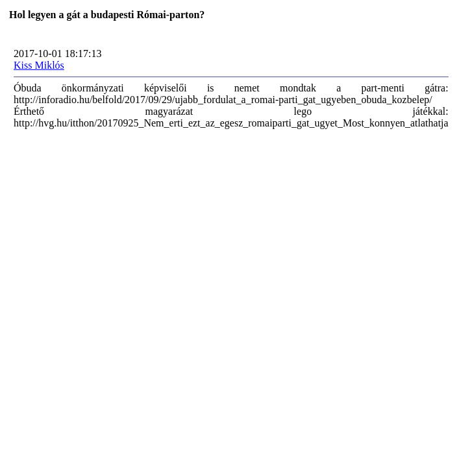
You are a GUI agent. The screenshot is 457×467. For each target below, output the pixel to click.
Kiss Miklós (39, 65)
